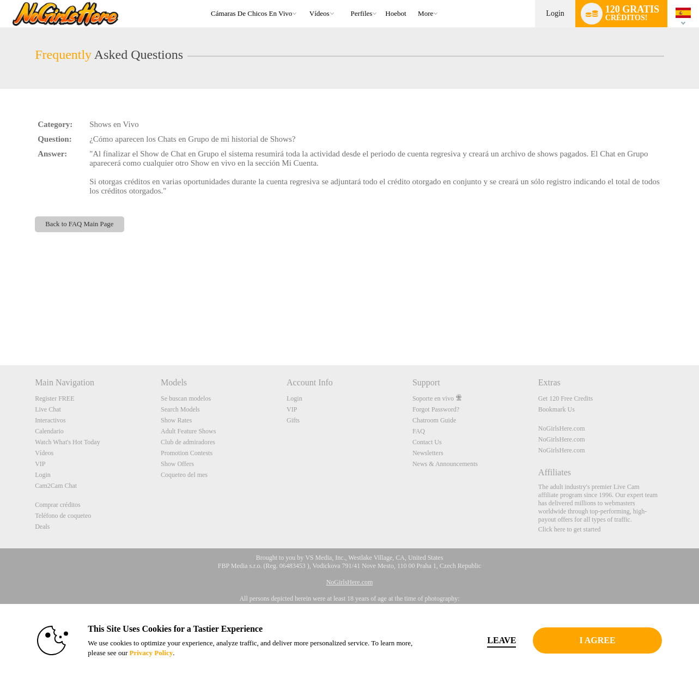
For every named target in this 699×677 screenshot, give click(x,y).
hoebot (395, 13)
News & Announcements (445, 464)
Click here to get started (569, 529)
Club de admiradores (188, 442)
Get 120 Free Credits (565, 398)
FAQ (418, 431)
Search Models (180, 409)
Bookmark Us (556, 409)
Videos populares (304, 0)
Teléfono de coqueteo (63, 515)
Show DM (0, 324)
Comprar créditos (58, 505)
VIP (40, 464)
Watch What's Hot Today (67, 442)
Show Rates (176, 420)
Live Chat (48, 409)
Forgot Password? (435, 409)
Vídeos (319, 13)
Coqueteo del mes (184, 475)
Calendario (49, 431)
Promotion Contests (186, 453)
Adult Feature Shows (188, 431)
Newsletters (427, 453)
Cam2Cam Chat (56, 485)
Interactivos (50, 420)
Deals (42, 526)
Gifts (293, 420)
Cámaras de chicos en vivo (251, 13)
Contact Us (427, 442)
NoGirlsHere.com (561, 428)
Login (555, 13)
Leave (501, 640)
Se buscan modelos (186, 398)
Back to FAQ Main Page (79, 224)
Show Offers (177, 464)
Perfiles (362, 13)
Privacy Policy (151, 653)
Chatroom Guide (434, 420)
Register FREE (54, 398)
